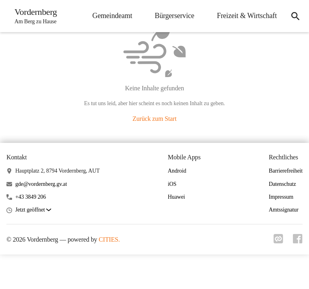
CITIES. (109, 239)
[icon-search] (295, 16)
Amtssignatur (284, 210)
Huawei (176, 197)
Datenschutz (282, 184)
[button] (33, 210)
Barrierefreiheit (286, 171)
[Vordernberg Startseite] (33, 16)
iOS (172, 184)
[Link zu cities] (278, 241)
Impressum (281, 197)
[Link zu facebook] (298, 241)
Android (177, 171)
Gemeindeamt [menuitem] (112, 16)
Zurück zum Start (154, 118)
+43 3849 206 (30, 197)
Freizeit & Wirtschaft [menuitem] (247, 16)
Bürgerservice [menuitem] (174, 16)
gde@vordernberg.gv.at (41, 184)
